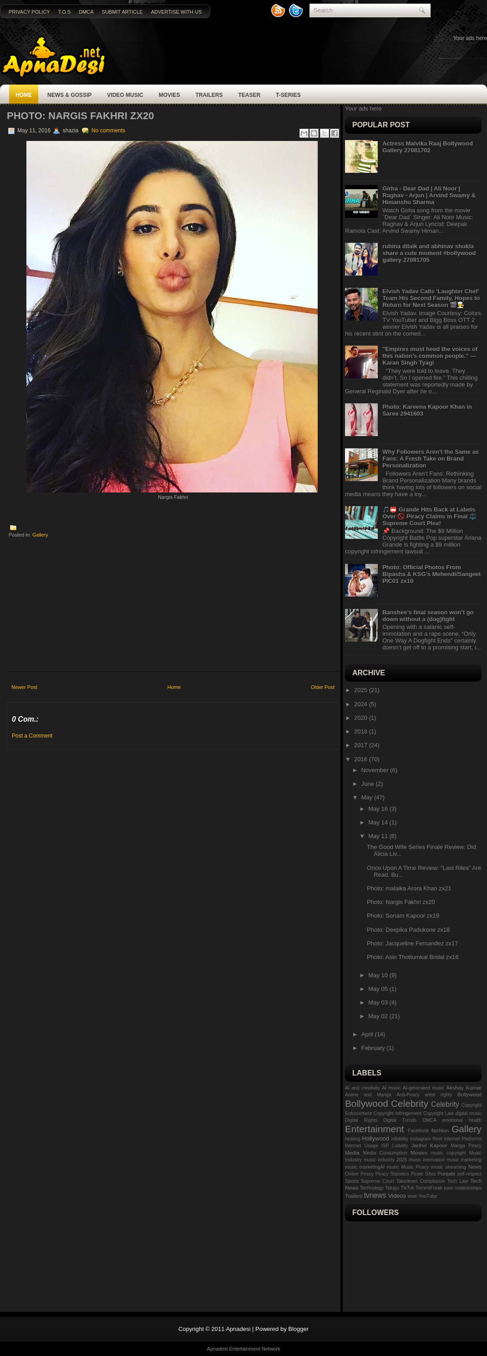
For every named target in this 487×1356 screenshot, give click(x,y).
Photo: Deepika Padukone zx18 (408, 929)
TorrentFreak (429, 1187)
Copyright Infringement (397, 1113)
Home (23, 95)
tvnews (375, 1195)
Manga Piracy (466, 1145)
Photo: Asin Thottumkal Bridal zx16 (412, 957)
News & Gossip (69, 95)
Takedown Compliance (420, 1181)
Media (352, 1152)
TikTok (407, 1187)
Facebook (418, 1130)
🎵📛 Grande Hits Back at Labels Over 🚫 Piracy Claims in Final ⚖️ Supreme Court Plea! (429, 516)
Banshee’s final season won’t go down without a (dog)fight (427, 616)
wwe (412, 1196)
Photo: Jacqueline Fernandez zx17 (412, 943)
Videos (397, 1195)
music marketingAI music (372, 1167)
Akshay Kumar (464, 1087)
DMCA (86, 12)
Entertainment (374, 1129)
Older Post (323, 687)
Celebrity (445, 1104)
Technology (372, 1187)
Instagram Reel (426, 1138)
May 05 (378, 988)
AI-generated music (424, 1087)
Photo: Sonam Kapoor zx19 (403, 915)
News (475, 1167)
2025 (361, 690)
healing (352, 1138)
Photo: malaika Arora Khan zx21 (409, 888)
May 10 (378, 975)
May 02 (378, 1016)
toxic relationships (463, 1187)
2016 (361, 759)
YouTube (428, 1196)
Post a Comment (32, 736)
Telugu (392, 1187)
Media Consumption (385, 1152)
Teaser (249, 95)
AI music (391, 1087)
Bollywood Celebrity (386, 1103)
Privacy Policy (29, 12)
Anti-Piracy (408, 1094)
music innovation (427, 1159)
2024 (361, 704)
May (367, 797)
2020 (361, 717)
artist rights (438, 1094)
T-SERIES (288, 95)
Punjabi (446, 1173)
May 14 (378, 822)
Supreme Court (377, 1181)
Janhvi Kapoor (429, 1145)
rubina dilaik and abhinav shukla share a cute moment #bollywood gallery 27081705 (429, 253)
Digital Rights (361, 1120)
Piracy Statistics (392, 1173)
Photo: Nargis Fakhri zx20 (80, 115)
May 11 (378, 836)
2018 (361, 731)
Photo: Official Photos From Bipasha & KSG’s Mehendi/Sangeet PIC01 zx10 (431, 574)
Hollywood (375, 1138)
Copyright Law (438, 1113)
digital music (468, 1113)
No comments (108, 130)
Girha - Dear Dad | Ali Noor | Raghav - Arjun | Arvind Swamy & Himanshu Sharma (429, 195)
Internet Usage (361, 1145)
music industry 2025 (385, 1159)
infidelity (399, 1138)
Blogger (298, 1329)
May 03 (378, 1002)
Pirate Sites (423, 1173)
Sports (352, 1181)
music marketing (464, 1159)
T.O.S (64, 12)
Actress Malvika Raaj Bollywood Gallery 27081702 (427, 147)
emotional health (462, 1120)
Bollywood (469, 1094)
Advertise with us (176, 12)
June (368, 783)
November (376, 770)
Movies (169, 95)
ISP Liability (394, 1145)
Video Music (125, 95)
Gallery (40, 534)
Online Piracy (359, 1173)
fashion (440, 1130)
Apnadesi (238, 1329)
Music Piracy (415, 1167)
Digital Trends (399, 1120)
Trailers (209, 95)
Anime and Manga (368, 1094)
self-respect (469, 1173)
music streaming (448, 1167)
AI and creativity (362, 1087)
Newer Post (24, 687)
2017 (361, 745)
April (368, 1034)
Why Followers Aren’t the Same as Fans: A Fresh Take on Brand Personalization (430, 458)
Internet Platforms (463, 1138)
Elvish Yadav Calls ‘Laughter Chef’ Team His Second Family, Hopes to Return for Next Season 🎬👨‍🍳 (431, 298)
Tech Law (457, 1181)
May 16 (378, 808)
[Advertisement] (173, 602)
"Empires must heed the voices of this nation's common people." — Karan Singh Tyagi (429, 356)
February (374, 1048)
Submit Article (122, 12)
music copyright (448, 1152)
